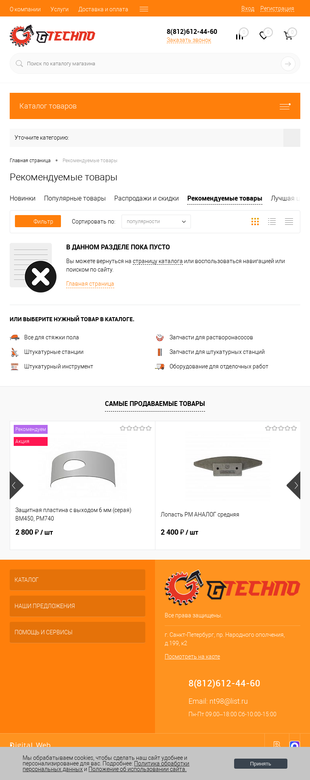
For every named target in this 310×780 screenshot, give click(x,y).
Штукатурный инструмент (51, 366)
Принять (260, 764)
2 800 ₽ (34, 532)
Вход (247, 8)
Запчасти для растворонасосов (204, 337)
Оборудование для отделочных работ (211, 366)
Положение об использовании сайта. (137, 769)
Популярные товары (75, 198)
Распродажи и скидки (146, 198)
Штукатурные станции (47, 352)
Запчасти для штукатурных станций (210, 352)
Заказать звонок (189, 40)
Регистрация (277, 8)
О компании (25, 9)
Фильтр (38, 221)
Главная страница (90, 283)
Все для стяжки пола (44, 337)
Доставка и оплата (103, 9)
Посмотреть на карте (192, 656)
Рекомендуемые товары (224, 198)
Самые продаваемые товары (155, 403)
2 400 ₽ (179, 532)
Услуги (59, 9)
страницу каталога (158, 261)
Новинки (23, 198)
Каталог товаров (155, 106)
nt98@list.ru (228, 701)
